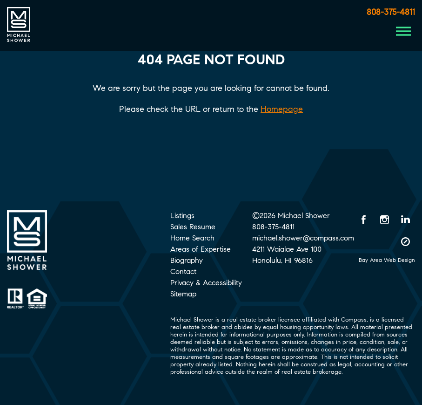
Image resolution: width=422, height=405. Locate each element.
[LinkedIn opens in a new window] (405, 219)
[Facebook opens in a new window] (364, 219)
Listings (182, 215)
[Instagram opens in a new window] (384, 219)
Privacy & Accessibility (206, 282)
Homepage (282, 109)
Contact (183, 271)
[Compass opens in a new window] (405, 241)
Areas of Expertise (200, 249)
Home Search (192, 237)
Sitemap (183, 293)
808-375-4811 (391, 12)
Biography (186, 260)
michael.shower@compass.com (303, 237)
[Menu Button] (403, 31)
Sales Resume (192, 226)
